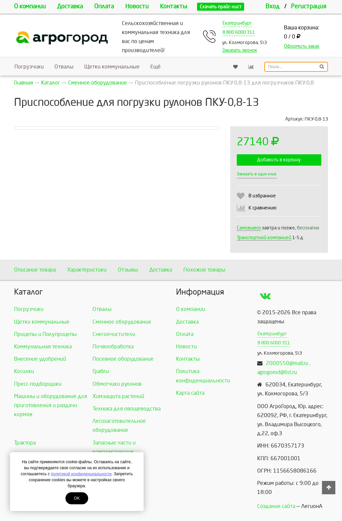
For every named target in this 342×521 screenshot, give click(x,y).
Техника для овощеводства (127, 408)
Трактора (25, 443)
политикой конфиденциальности (81, 474)
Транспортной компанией (264, 237)
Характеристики (87, 270)
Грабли (101, 371)
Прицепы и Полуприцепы (45, 334)
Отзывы (128, 270)
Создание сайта (276, 506)
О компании (30, 6)
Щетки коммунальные (112, 66)
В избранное (262, 195)
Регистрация (308, 6)
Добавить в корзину (279, 159)
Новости (137, 6)
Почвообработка (113, 346)
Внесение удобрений (40, 359)
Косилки (24, 371)
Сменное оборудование (122, 322)
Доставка (70, 6)
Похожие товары (204, 270)
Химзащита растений (118, 396)
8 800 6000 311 (238, 32)
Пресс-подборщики (37, 384)
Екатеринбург (237, 23)
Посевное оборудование (123, 359)
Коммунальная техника (43, 346)
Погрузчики (29, 66)
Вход (273, 6)
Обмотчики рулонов (117, 384)
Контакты (173, 6)
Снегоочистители (114, 334)
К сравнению (262, 207)
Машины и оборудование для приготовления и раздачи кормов (50, 405)
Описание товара (35, 270)
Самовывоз (249, 227)
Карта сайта (190, 393)
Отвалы (63, 66)
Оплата (104, 6)
